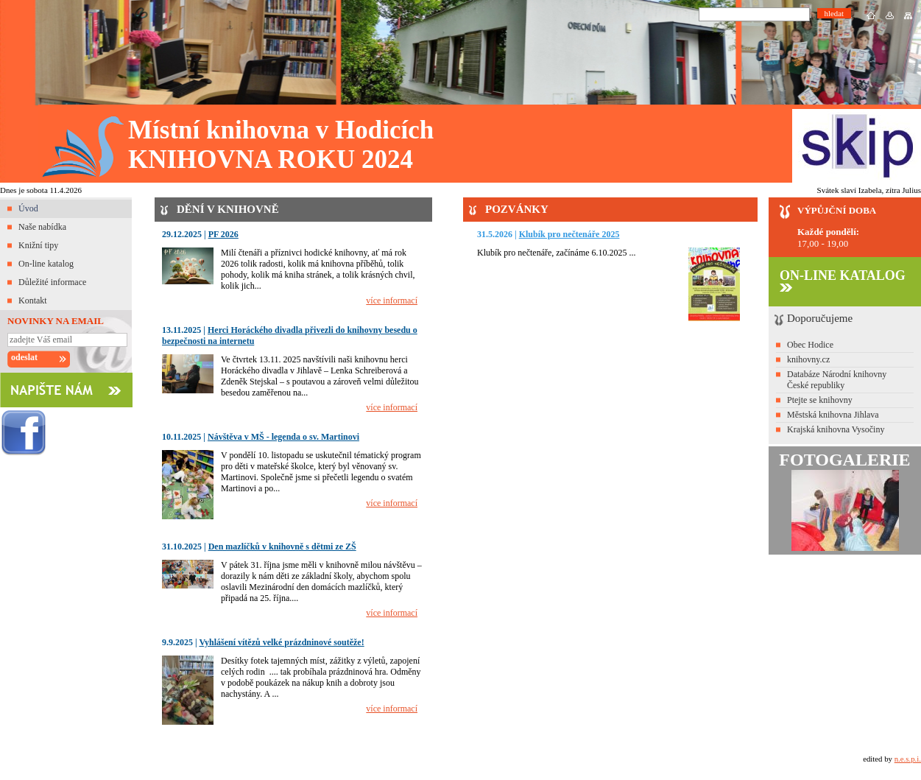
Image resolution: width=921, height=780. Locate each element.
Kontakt (32, 300)
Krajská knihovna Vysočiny (835, 429)
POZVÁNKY (516, 209)
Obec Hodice (810, 345)
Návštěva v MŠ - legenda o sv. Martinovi (283, 437)
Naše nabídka (42, 227)
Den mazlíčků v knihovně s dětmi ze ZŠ (282, 546)
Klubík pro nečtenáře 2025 (569, 234)
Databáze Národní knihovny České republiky (836, 379)
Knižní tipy (38, 245)
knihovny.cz (808, 359)
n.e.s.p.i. (907, 758)
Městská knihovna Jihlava (833, 415)
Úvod (28, 208)
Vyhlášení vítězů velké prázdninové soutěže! (281, 642)
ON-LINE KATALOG (843, 280)
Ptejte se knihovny (820, 400)
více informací (391, 300)
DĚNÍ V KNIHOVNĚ (228, 209)
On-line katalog (46, 264)
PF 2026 (223, 234)
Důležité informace (52, 282)
